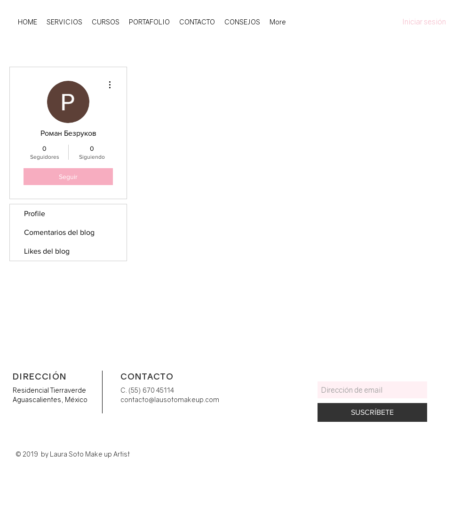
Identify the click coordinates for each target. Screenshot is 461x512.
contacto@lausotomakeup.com (169, 399)
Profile (34, 213)
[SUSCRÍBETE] (372, 412)
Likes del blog (47, 251)
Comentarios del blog (59, 232)
